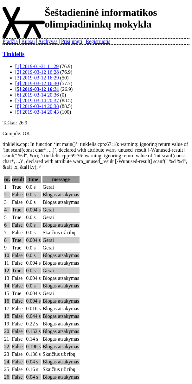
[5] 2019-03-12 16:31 (37, 89)
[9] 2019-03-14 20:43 (37, 112)
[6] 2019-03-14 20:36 (37, 95)
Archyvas (47, 41)
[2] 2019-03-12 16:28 (37, 72)
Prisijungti (71, 41)
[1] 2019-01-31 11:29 (37, 66)
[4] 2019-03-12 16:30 (37, 83)
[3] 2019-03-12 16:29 (37, 77)
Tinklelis (13, 54)
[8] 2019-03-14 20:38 (37, 106)
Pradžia (10, 41)
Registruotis (98, 41)
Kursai (28, 41)
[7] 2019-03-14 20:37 (37, 100)
